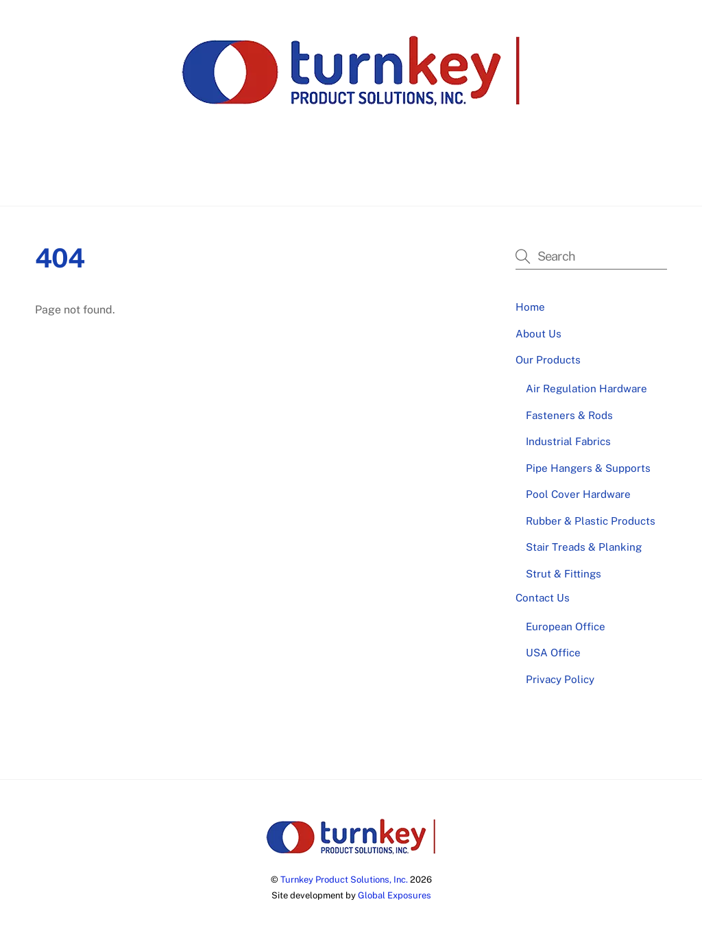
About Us (296, 172)
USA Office (553, 652)
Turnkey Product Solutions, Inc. (344, 879)
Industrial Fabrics (568, 441)
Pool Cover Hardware (578, 494)
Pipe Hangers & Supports (588, 468)
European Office (565, 626)
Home (239, 172)
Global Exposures (394, 895)
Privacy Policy (560, 679)
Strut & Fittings (563, 574)
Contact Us (451, 172)
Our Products (371, 172)
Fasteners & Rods (569, 415)
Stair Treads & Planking (584, 547)
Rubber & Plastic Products (590, 521)
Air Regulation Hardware (586, 388)
